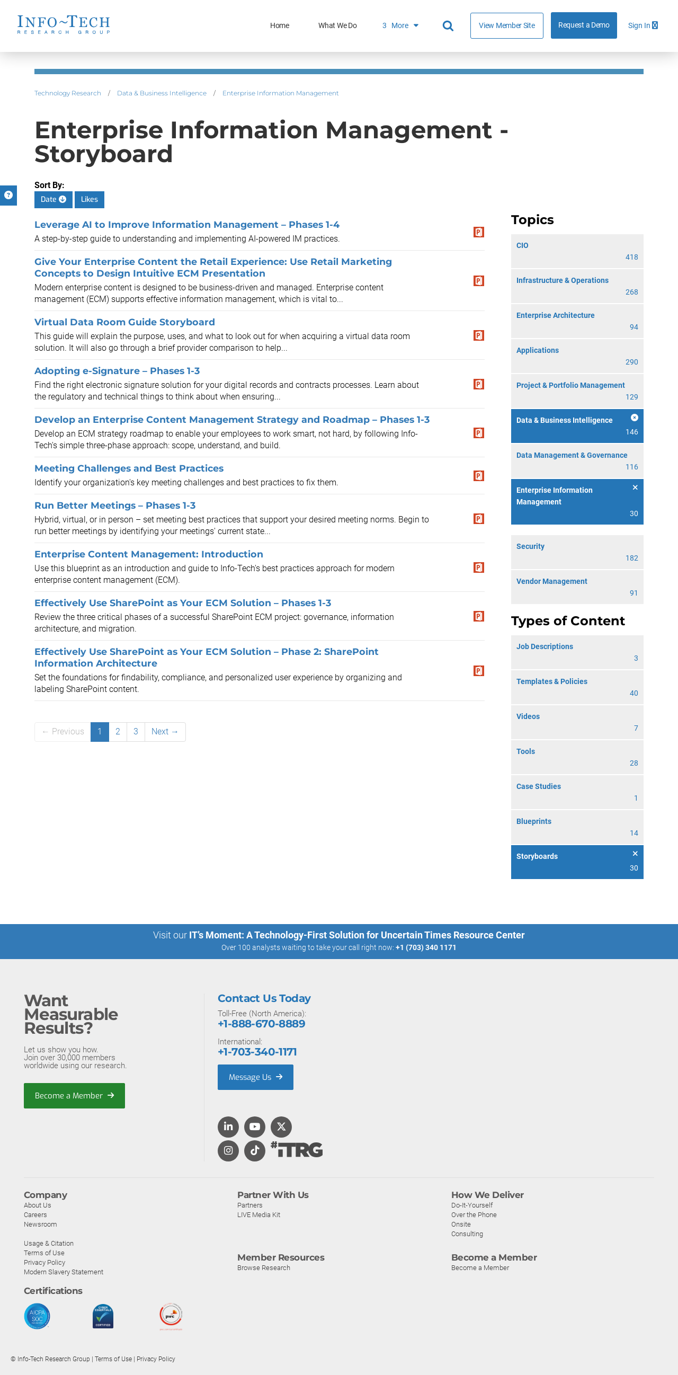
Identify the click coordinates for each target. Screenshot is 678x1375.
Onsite (461, 1224)
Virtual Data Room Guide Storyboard (124, 321)
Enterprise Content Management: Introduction (148, 554)
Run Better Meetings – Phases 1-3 (114, 505)
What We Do (337, 25)
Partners (250, 1205)
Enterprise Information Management (280, 93)
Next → (165, 731)
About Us (37, 1205)
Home (279, 25)
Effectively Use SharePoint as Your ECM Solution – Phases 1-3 (182, 602)
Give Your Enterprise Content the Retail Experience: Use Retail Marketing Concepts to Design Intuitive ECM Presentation (213, 267)
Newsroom (40, 1224)
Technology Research (67, 93)
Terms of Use (44, 1252)
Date (53, 199)
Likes (89, 199)
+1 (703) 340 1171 (426, 947)
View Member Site (506, 25)
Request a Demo (584, 25)
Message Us (256, 1076)
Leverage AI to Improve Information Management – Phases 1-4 (187, 224)
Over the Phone (474, 1214)
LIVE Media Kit (258, 1214)
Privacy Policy (44, 1262)
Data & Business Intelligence (162, 93)
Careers (35, 1214)
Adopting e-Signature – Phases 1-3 (117, 370)
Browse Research (263, 1267)
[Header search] (449, 26)
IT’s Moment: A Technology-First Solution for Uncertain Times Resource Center (357, 935)
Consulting (467, 1233)
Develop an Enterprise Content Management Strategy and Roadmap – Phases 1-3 (232, 419)
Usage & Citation (49, 1243)
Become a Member (74, 1095)
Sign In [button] (643, 25)
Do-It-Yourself (472, 1205)
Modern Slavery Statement (63, 1271)
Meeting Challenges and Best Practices (129, 468)
